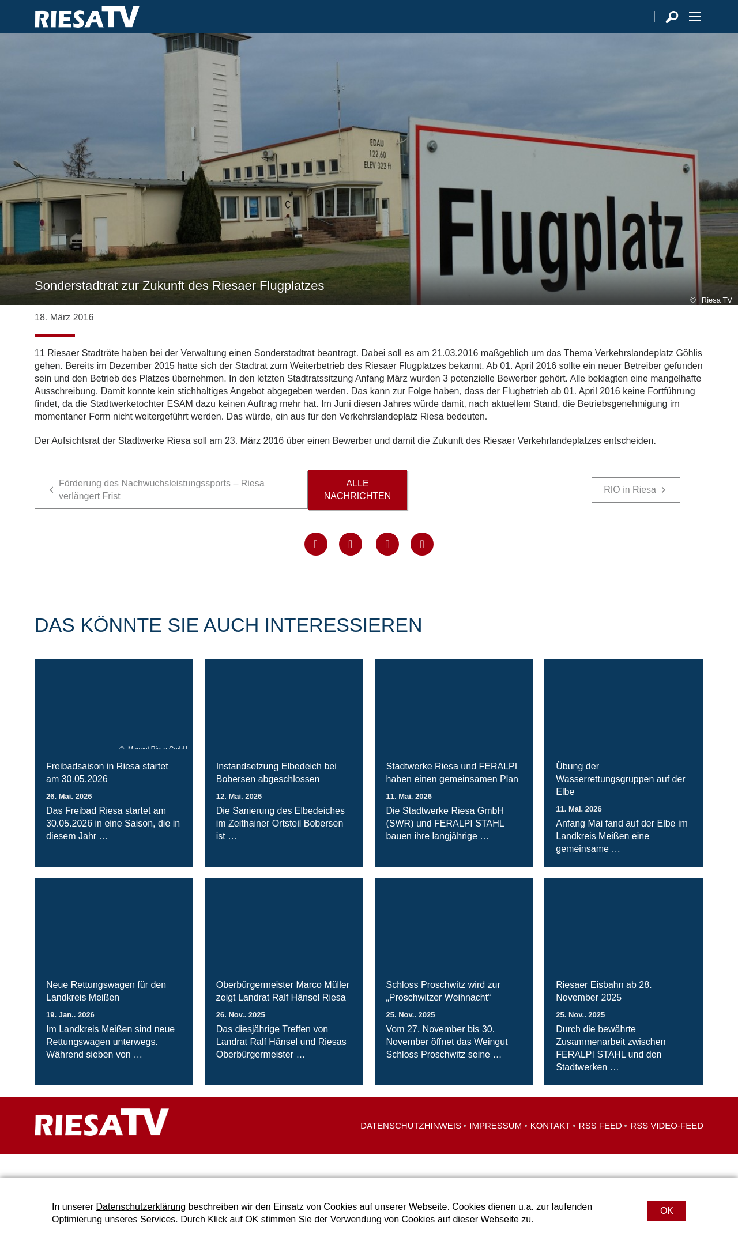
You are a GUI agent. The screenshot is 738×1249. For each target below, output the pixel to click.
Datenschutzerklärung (141, 1207)
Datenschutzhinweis (410, 1148)
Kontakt (550, 1148)
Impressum (495, 1148)
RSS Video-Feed (666, 1148)
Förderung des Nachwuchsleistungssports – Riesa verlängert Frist (162, 512)
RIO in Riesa (630, 513)
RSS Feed (600, 1148)
